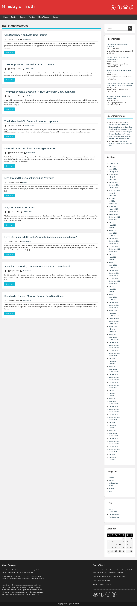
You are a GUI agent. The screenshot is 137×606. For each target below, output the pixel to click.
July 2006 (112, 422)
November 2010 (114, 308)
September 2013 (114, 217)
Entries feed (113, 512)
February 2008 (113, 372)
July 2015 (112, 177)
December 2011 (114, 273)
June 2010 (112, 313)
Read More (9, 52)
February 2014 (113, 206)
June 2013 (112, 225)
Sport (110, 491)
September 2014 (114, 190)
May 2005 (112, 460)
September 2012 (114, 249)
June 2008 (112, 361)
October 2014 (113, 188)
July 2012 (112, 254)
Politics (13, 17)
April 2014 (112, 201)
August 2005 (113, 452)
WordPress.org (114, 517)
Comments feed (114, 514)
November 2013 (114, 214)
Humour (55, 17)
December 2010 (114, 305)
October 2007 (113, 382)
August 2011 (113, 284)
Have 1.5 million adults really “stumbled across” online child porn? (40, 237)
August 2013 (113, 220)
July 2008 (112, 358)
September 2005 (114, 449)
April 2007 (112, 398)
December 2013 (114, 212)
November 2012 (114, 244)
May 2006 (112, 428)
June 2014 (112, 196)
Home (5, 17)
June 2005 (112, 457)
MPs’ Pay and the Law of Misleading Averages (29, 178)
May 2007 (112, 396)
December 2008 (114, 345)
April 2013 (112, 230)
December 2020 (114, 174)
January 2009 (113, 342)
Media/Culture (43, 17)
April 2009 (112, 334)
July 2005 (112, 454)
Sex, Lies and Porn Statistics (19, 207)
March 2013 (113, 233)
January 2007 (113, 406)
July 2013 (112, 222)
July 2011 (112, 286)
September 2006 (114, 417)
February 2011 (113, 300)
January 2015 (113, 182)
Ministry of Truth (18, 6)
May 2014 (112, 198)
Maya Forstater (114, 136)
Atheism (32, 17)
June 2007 (112, 393)
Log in (111, 509)
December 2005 (114, 441)
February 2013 (113, 236)
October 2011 (113, 278)
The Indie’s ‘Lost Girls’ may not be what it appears (31, 121)
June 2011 (112, 289)
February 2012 (113, 268)
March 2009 (113, 337)
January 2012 (113, 270)
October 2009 (113, 324)
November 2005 (114, 444)
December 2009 (114, 318)
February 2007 (113, 404)
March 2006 (113, 433)
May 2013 (112, 228)
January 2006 (113, 438)
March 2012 (113, 265)
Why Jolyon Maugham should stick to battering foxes (120, 144)
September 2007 (114, 385)
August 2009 (113, 326)
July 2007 (112, 390)
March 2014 (113, 204)
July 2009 (112, 329)
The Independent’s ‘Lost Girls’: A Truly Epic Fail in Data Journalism (39, 91)
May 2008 (112, 364)
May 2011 (112, 292)
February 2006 (113, 436)
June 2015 (112, 180)
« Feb (108, 554)
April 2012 (112, 262)
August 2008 (113, 356)
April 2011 (112, 294)
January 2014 (113, 209)
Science (22, 17)
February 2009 (113, 340)
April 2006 (112, 430)
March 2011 (113, 297)
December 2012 (114, 241)
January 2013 (113, 238)
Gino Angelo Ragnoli (115, 127)
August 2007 (113, 388)
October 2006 (113, 414)
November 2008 (114, 348)
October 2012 (113, 246)
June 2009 (112, 332)
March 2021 (113, 169)
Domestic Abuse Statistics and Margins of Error (30, 148)
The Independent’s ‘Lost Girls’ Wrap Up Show (29, 64)
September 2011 (114, 281)
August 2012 (113, 252)
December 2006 (114, 409)
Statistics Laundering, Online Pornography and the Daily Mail (37, 266)
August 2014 (113, 193)
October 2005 (113, 446)
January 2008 (113, 374)
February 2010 (113, 316)
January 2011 (113, 302)
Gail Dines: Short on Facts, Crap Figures (25, 35)
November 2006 (114, 412)
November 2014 (114, 185)
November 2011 (114, 276)
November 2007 (114, 380)
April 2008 (112, 366)
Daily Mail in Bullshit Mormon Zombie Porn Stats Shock (34, 296)
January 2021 (113, 172)
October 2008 (113, 350)
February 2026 (113, 163)
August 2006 (113, 420)
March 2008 (113, 369)
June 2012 (112, 257)
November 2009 (114, 321)
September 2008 (114, 353)
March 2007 (113, 401)
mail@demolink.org (103, 580)
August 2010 (113, 310)
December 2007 (114, 377)
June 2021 (112, 166)
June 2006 (112, 425)
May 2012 (112, 260)
